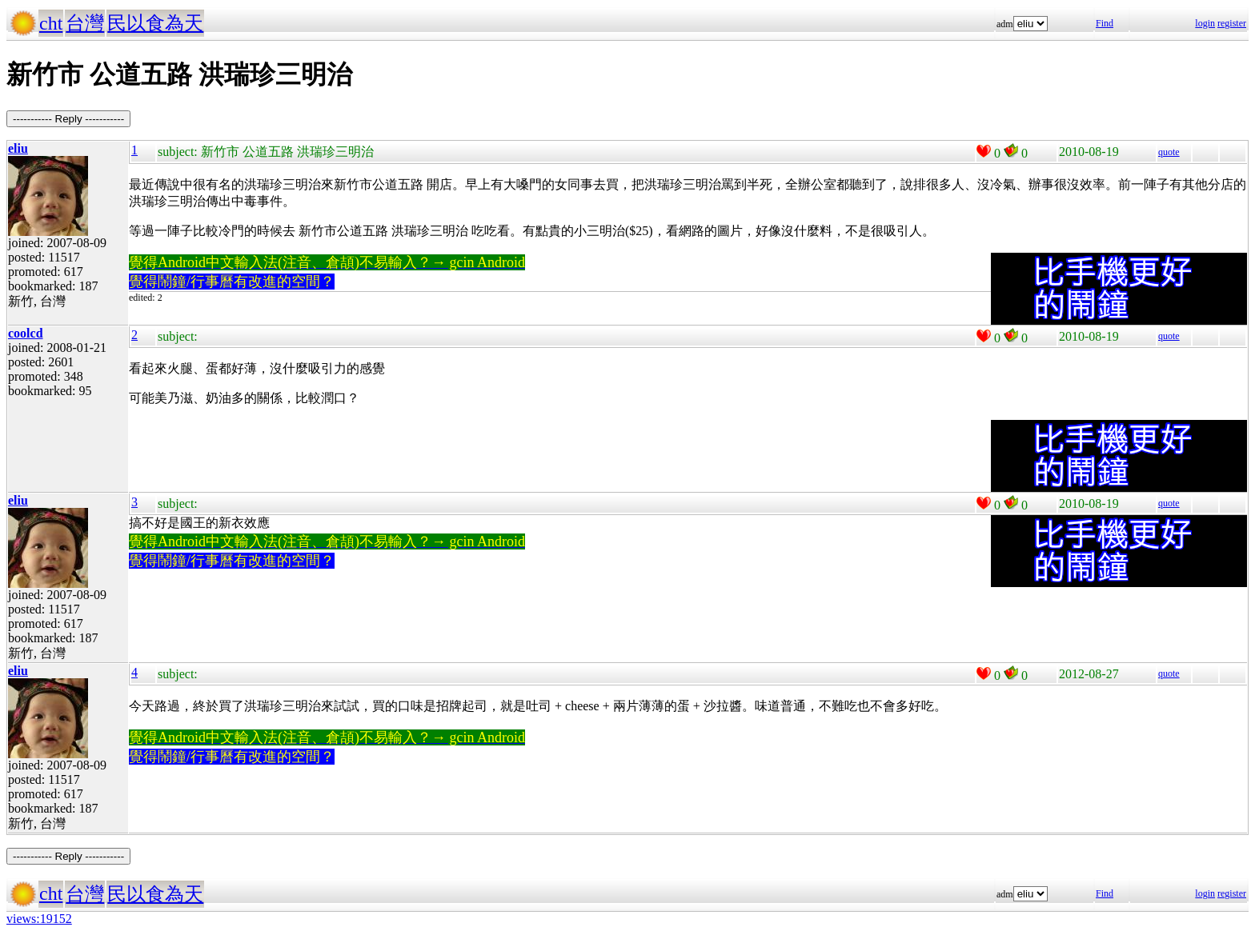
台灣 (85, 23)
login (1205, 23)
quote (1169, 152)
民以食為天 (155, 23)
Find (1104, 23)
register (1231, 23)
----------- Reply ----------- (68, 119)
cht (50, 23)
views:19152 (39, 918)
